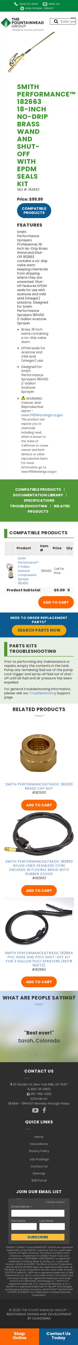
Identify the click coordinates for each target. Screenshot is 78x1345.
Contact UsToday (58, 1336)
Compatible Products (34, 210)
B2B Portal (39, 1180)
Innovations (39, 1144)
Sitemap (39, 1173)
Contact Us (39, 1166)
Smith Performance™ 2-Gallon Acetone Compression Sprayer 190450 (28, 571)
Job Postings (39, 1159)
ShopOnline (19, 1336)
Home (39, 1137)
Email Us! (54, 4)
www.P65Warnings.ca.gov (42, 415)
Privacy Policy (39, 1151)
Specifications (39, 500)
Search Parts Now (39, 630)
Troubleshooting (28, 506)
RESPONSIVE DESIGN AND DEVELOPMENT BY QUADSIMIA (39, 1316)
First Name (18, 1220)
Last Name (46, 1220)
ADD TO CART (39, 805)
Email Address (21, 1207)
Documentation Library (38, 495)
